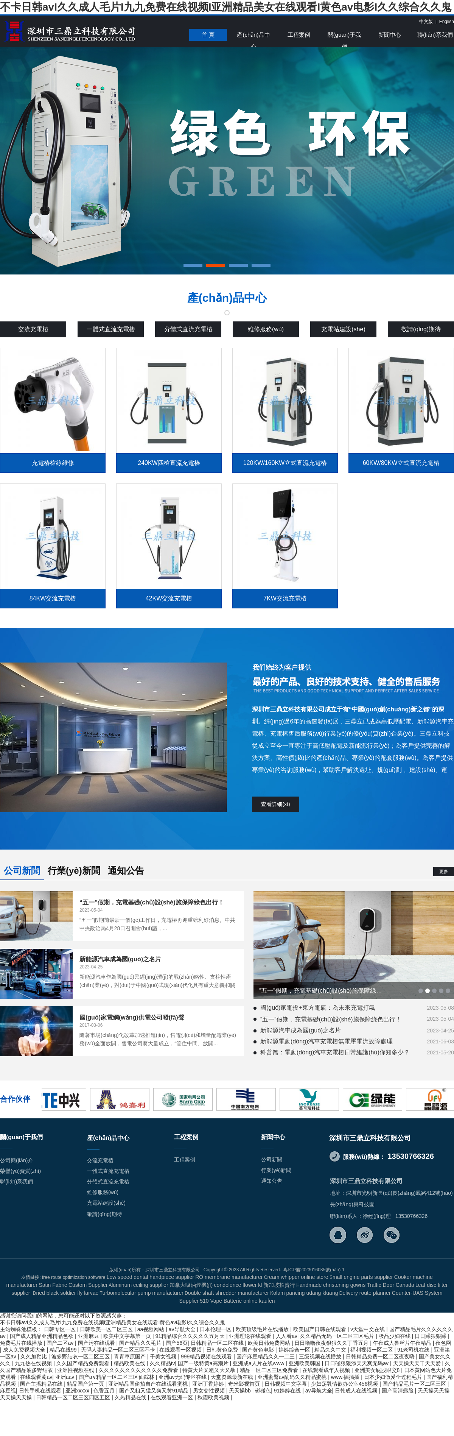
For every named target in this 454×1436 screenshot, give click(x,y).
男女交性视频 (209, 1391)
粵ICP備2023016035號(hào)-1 (313, 1269)
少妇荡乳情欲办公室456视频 (345, 1384)
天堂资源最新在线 (233, 1377)
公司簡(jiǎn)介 (16, 1160)
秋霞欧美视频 (214, 1397)
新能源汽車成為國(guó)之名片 (300, 1030)
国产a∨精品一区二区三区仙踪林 (117, 1377)
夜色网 (443, 1343)
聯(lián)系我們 (434, 34)
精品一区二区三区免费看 (270, 1370)
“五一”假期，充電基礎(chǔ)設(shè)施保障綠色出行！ (330, 1019)
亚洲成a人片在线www (259, 1363)
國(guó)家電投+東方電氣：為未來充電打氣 (317, 1007)
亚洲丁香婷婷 (208, 1384)
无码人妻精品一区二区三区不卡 (119, 1350)
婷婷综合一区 (295, 1350)
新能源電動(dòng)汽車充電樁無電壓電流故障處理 (326, 1041)
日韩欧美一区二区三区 (107, 1329)
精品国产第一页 (86, 1384)
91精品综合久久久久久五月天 (190, 1336)
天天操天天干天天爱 (417, 1363)
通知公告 (126, 870)
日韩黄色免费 (222, 1350)
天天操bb (240, 1391)
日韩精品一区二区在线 (218, 1343)
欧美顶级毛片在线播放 (263, 1329)
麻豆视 (8, 1391)
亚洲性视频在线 (76, 1370)
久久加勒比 (34, 1356)
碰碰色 (263, 1391)
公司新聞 (22, 870)
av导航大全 (183, 1329)
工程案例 (299, 34)
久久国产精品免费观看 (83, 1363)
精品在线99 (64, 1350)
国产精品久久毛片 (141, 1343)
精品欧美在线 (130, 1363)
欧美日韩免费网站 (270, 1343)
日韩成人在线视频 (357, 1391)
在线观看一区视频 (181, 1350)
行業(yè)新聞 (74, 870)
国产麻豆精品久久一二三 (266, 1356)
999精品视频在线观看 (207, 1356)
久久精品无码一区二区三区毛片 (338, 1336)
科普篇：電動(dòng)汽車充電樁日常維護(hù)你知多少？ (335, 1052)
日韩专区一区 (60, 1329)
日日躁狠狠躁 (431, 1336)
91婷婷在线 (288, 1391)
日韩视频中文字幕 (286, 1384)
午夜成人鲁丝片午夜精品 (403, 1343)
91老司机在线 (414, 1350)
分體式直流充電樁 (188, 329)
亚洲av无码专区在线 (183, 1377)
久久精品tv (162, 1363)
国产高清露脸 (398, 1391)
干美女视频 (164, 1356)
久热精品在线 (131, 1397)
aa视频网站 (151, 1329)
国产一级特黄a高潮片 (204, 1363)
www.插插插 (346, 1377)
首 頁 (208, 34)
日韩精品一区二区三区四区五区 (74, 1397)
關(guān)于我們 (344, 36)
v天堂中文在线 (368, 1329)
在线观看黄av (36, 1377)
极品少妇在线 (395, 1336)
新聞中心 (389, 34)
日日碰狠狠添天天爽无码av (357, 1363)
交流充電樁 (33, 329)
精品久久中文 (331, 1350)
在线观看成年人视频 (326, 1370)
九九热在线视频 (34, 1363)
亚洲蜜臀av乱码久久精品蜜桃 (293, 1377)
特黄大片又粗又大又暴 (209, 1370)
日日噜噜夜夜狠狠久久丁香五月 (332, 1343)
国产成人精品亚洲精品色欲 (42, 1336)
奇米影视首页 (244, 1384)
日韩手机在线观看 (41, 1391)
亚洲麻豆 (89, 1336)
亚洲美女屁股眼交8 (377, 1370)
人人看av (286, 1336)
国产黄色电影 (258, 1350)
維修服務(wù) (266, 329)
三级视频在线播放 (321, 1356)
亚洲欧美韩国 (305, 1363)
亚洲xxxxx (78, 1391)
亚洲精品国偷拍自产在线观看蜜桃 (148, 1384)
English (446, 21)
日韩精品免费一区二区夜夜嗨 (381, 1356)
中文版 (426, 21)
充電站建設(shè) (343, 329)
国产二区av (61, 1343)
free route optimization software (73, 1277)
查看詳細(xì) (275, 804)
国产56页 (177, 1343)
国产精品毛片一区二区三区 (415, 1384)
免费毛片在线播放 (22, 1343)
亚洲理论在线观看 (251, 1336)
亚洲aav (65, 1377)
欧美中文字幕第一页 (127, 1336)
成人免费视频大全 (25, 1350)
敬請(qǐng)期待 (421, 329)
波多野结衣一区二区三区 (81, 1356)
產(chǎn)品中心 (253, 36)
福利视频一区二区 (372, 1350)
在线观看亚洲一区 (172, 1397)
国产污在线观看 (97, 1343)
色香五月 (104, 1391)
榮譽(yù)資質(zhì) (20, 1171)
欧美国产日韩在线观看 (320, 1329)
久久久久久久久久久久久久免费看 (139, 1370)
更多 (443, 871)
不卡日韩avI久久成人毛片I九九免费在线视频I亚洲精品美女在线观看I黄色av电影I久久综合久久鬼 (225, 7)
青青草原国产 (130, 1356)
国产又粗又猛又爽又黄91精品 (154, 1391)
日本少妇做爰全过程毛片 (394, 1377)
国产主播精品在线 (42, 1384)
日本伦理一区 (216, 1329)
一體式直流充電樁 (111, 329)
